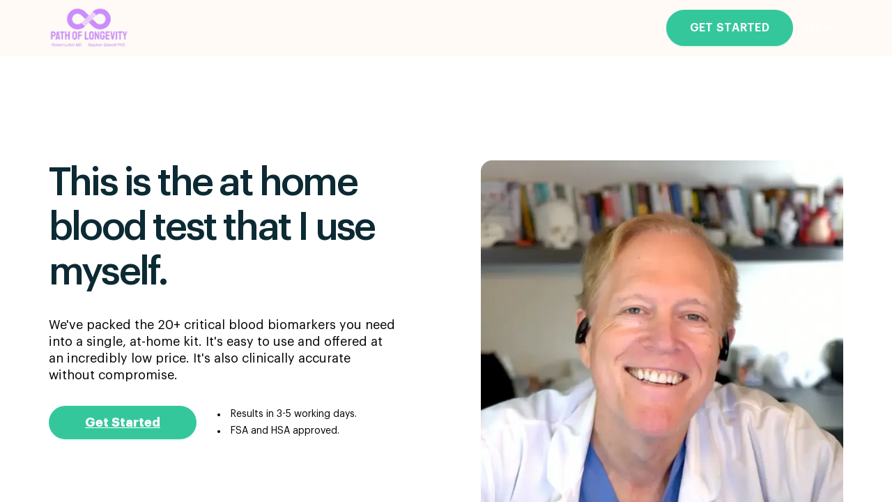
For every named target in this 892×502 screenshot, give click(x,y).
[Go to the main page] (89, 28)
